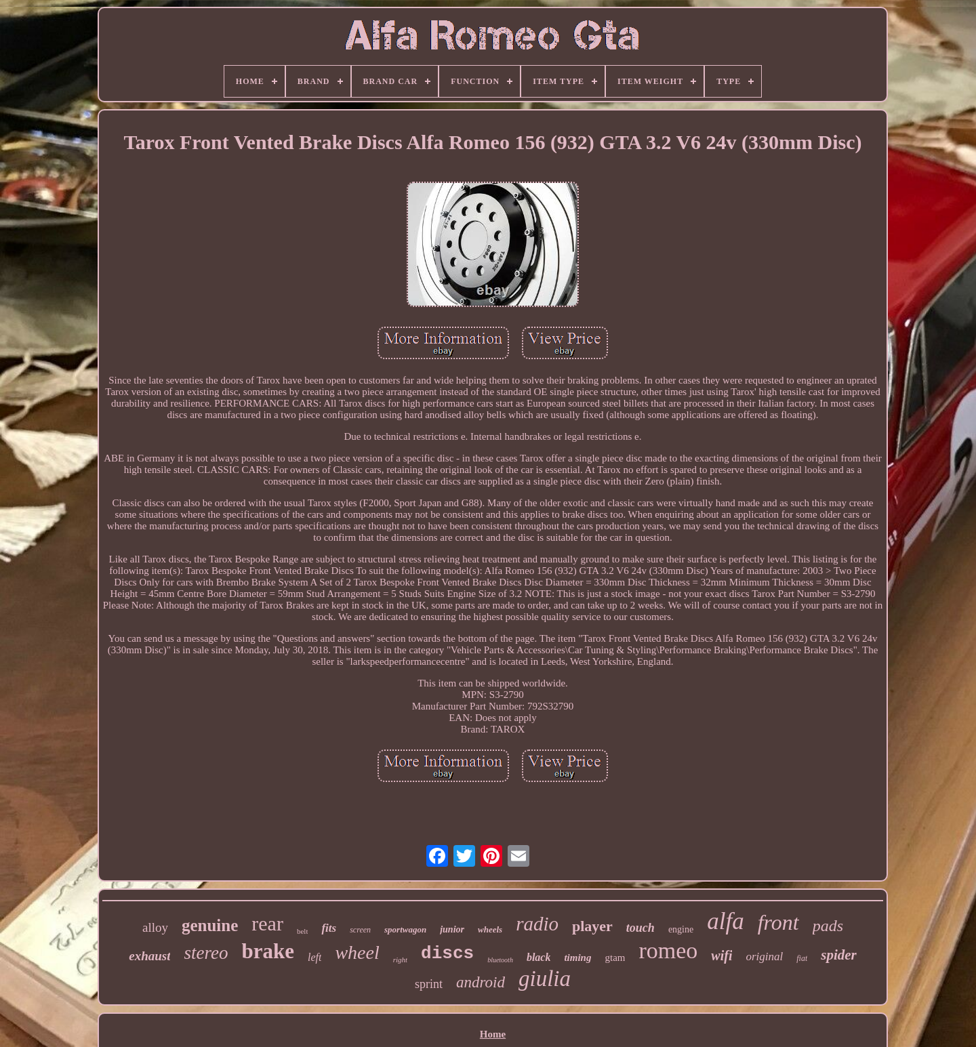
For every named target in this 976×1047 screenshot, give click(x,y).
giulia (544, 978)
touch (640, 928)
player (592, 926)
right (400, 960)
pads (828, 926)
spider (839, 955)
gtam (615, 957)
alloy (155, 927)
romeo (667, 950)
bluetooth (500, 960)
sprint (429, 984)
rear (267, 923)
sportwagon (405, 929)
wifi (721, 955)
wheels (490, 929)
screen (360, 930)
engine (680, 929)
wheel (357, 952)
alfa (725, 921)
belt (302, 931)
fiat (801, 958)
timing (577, 957)
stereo (206, 953)
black (539, 957)
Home (493, 1034)
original (764, 956)
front (778, 922)
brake (267, 951)
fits (328, 928)
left (314, 957)
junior (452, 929)
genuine (210, 925)
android (480, 982)
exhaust (149, 956)
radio (537, 924)
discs (447, 953)
